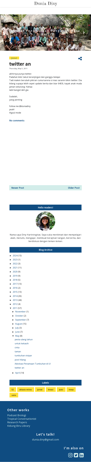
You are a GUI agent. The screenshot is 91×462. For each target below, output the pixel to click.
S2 (13, 389)
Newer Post (17, 187)
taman (18, 351)
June (17, 331)
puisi (61, 389)
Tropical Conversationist (21, 419)
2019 (15, 275)
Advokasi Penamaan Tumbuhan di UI (33, 363)
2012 (15, 304)
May (17, 335)
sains (14, 395)
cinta (17, 347)
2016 (15, 287)
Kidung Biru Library (18, 426)
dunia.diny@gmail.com (45, 439)
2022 (15, 263)
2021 (15, 267)
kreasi (50, 389)
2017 (15, 283)
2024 (15, 255)
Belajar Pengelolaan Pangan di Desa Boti (45, 32)
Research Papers (17, 422)
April (17, 372)
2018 (15, 279)
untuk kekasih (22, 343)
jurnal (14, 58)
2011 (15, 308)
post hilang (20, 359)
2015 (15, 291)
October (19, 315)
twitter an (19, 367)
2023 (15, 259)
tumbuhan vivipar (23, 355)
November (20, 311)
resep (71, 389)
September (21, 319)
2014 (15, 296)
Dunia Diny (45, 3)
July (17, 327)
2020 (15, 271)
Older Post (74, 187)
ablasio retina (25, 389)
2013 (15, 300)
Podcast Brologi (16, 415)
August (19, 323)
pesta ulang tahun (24, 339)
